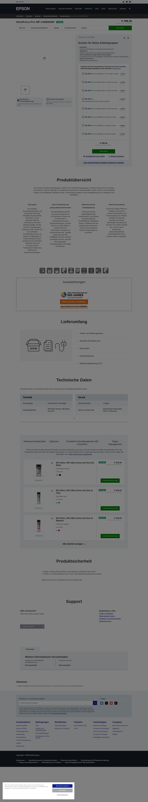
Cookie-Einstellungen (62, 794)
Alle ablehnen (62, 790)
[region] (38, 790)
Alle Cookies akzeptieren (62, 785)
